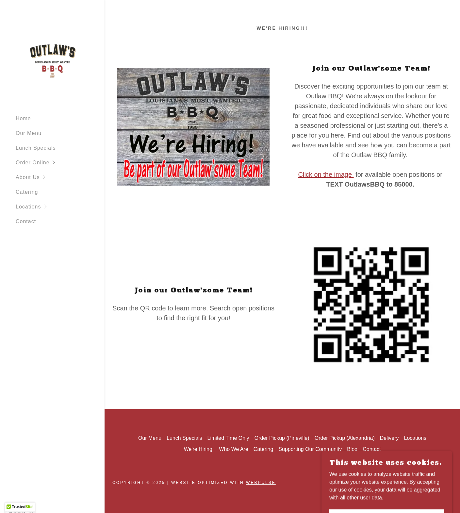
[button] (60, 162)
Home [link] (23, 118)
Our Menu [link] (28, 133)
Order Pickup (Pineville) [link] (282, 438)
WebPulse (261, 482)
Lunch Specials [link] (36, 148)
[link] (52, 59)
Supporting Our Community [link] (310, 449)
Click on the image (326, 174)
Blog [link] (352, 449)
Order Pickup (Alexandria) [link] (345, 438)
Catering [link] (27, 192)
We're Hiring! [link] (199, 449)
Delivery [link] (389, 438)
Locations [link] (415, 438)
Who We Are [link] (233, 449)
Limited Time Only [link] (228, 438)
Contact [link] (26, 221)
